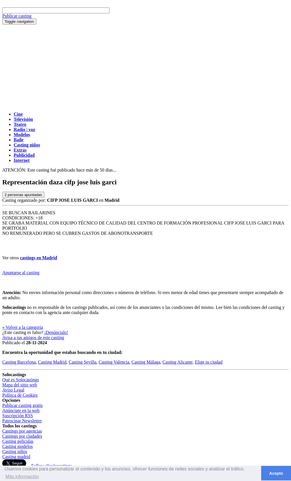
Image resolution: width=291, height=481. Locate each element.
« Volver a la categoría (22, 327)
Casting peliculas (18, 441)
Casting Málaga (146, 362)
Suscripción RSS (17, 415)
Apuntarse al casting (21, 272)
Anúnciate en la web (21, 410)
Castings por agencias (22, 431)
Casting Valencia (114, 362)
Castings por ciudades (22, 436)
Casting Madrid (52, 362)
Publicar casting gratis (22, 405)
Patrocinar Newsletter (22, 420)
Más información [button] (22, 476)
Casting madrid (16, 456)
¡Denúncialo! (56, 332)
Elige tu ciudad (209, 362)
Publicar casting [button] (17, 15)
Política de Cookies (20, 395)
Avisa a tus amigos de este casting (33, 337)
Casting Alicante (178, 362)
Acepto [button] (276, 473)
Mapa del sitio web (19, 384)
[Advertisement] (145, 67)
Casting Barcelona (19, 362)
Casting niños (14, 451)
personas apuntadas (23, 195)
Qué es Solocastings (20, 379)
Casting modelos (17, 446)
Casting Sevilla (82, 362)
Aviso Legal (13, 390)
